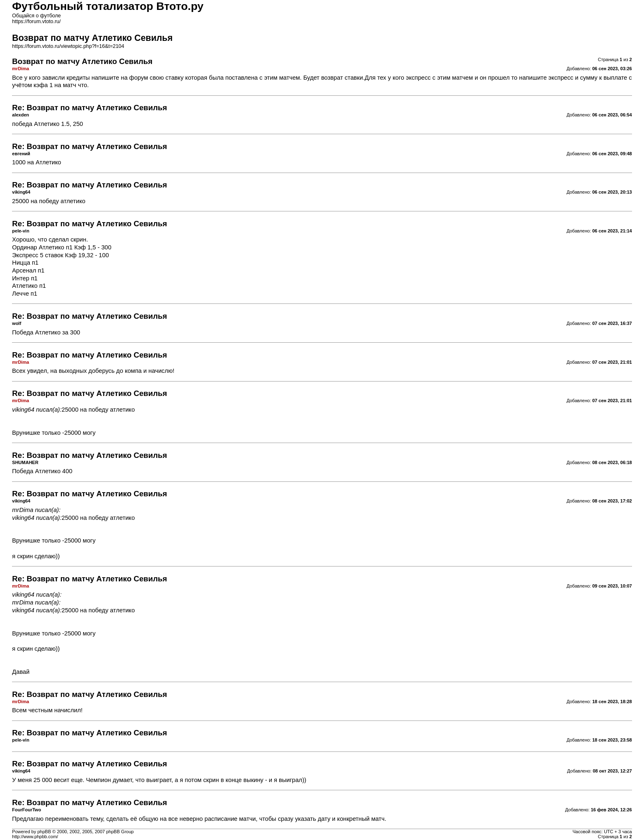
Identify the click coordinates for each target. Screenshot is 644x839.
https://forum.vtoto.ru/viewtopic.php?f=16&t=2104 (68, 46)
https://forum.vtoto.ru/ (36, 21)
